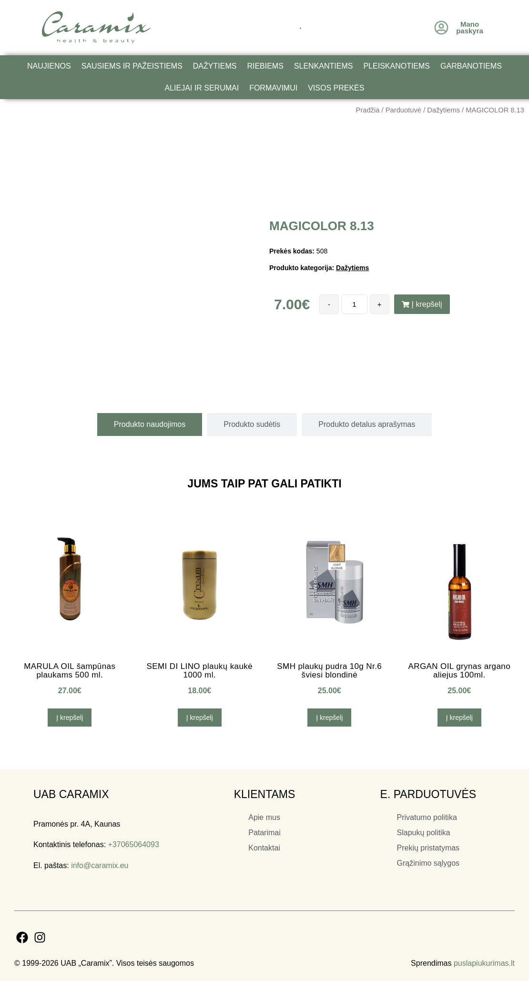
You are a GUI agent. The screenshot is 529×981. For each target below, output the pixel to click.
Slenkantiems (323, 66)
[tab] (149, 424)
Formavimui (273, 88)
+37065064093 (133, 844)
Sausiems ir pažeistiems (132, 66)
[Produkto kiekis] (354, 304)
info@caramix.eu (99, 865)
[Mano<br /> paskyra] (441, 27)
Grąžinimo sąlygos (428, 863)
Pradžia (368, 110)
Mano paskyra (469, 27)
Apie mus (264, 817)
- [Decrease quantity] (329, 304)
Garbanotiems (471, 66)
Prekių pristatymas (428, 848)
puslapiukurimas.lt (484, 963)
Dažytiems (215, 66)
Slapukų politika (423, 833)
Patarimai (264, 833)
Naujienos (49, 66)
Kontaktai (264, 848)
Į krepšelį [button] (69, 717)
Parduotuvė (403, 110)
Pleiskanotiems (396, 66)
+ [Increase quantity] (379, 304)
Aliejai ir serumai (202, 88)
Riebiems (265, 66)
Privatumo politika (427, 817)
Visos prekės (336, 88)
